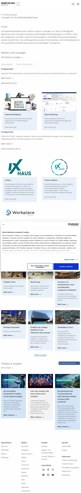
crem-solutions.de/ (9, 149)
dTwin (23, 461)
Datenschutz (66, 471)
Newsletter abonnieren (67, 363)
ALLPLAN (24, 446)
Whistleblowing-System (70, 468)
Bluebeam (25, 450)
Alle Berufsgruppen (10, 15)
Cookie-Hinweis (67, 464)
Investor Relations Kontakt (48, 457)
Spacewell (6, 64)
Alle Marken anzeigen (11, 57)
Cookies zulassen (66, 266)
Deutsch (65, 446)
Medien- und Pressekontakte (47, 451)
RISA (23, 480)
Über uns (4, 446)
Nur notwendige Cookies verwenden (40, 266)
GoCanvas (25, 465)
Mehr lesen (6, 78)
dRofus (24, 457)
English (64, 450)
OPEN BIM (5, 450)
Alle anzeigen (6, 368)
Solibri (23, 483)
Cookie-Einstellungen (69, 460)
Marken (4, 454)
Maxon (23, 472)
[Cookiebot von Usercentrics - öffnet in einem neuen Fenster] (69, 224)
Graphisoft (25, 469)
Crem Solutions (24, 64)
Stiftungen (5, 457)
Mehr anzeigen (40, 355)
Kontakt (44, 446)
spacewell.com (8, 83)
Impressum (66, 475)
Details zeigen (69, 259)
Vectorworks (25, 491)
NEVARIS (24, 476)
